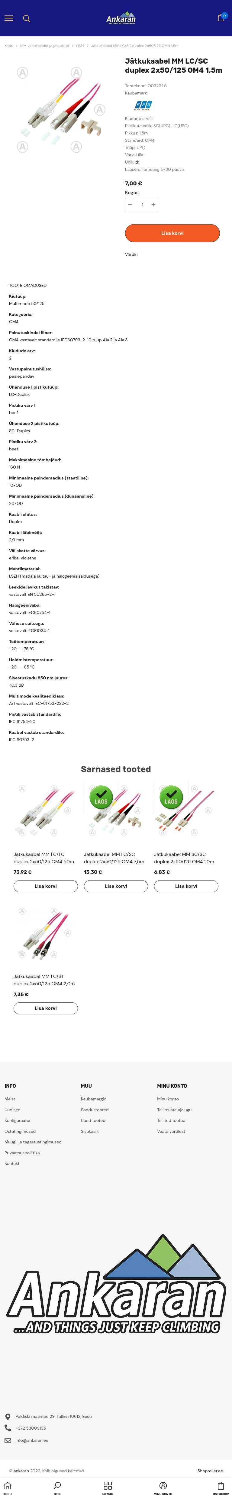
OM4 (80, 45)
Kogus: (132, 193)
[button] (57, 1489)
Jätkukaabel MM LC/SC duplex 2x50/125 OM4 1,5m (135, 45)
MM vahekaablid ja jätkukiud (44, 45)
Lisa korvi (172, 233)
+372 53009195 (31, 1428)
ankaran (21, 1471)
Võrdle (131, 254)
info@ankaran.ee (32, 1440)
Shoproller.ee (210, 1471)
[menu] (9, 18)
